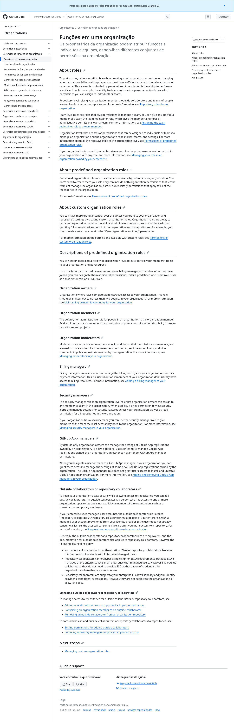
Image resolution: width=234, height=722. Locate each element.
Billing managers (74, 366)
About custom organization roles (92, 207)
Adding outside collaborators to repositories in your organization (104, 605)
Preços (121, 709)
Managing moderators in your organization (85, 356)
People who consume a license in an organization (117, 529)
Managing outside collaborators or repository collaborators (98, 593)
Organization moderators (81, 338)
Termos (87, 709)
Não (80, 684)
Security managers (76, 395)
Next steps (71, 643)
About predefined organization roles (95, 169)
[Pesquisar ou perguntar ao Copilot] (118, 16)
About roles (72, 70)
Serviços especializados (139, 709)
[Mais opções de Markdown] (222, 39)
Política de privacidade (69, 690)
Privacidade (100, 709)
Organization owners (78, 288)
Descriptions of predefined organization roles (104, 252)
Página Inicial (12, 26)
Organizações (66, 27)
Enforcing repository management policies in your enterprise (102, 632)
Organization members (79, 313)
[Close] (224, 5)
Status (112, 709)
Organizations (16, 33)
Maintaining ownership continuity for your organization (98, 302)
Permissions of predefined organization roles (119, 196)
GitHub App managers (78, 438)
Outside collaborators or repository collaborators (100, 489)
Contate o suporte (127, 688)
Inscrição (224, 16)
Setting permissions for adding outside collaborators (97, 627)
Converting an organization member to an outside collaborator (103, 610)
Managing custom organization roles (87, 651)
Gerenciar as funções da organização (97, 27)
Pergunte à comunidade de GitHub (136, 683)
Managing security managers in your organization (89, 428)
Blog (157, 709)
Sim (66, 684)
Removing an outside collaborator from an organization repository (105, 614)
